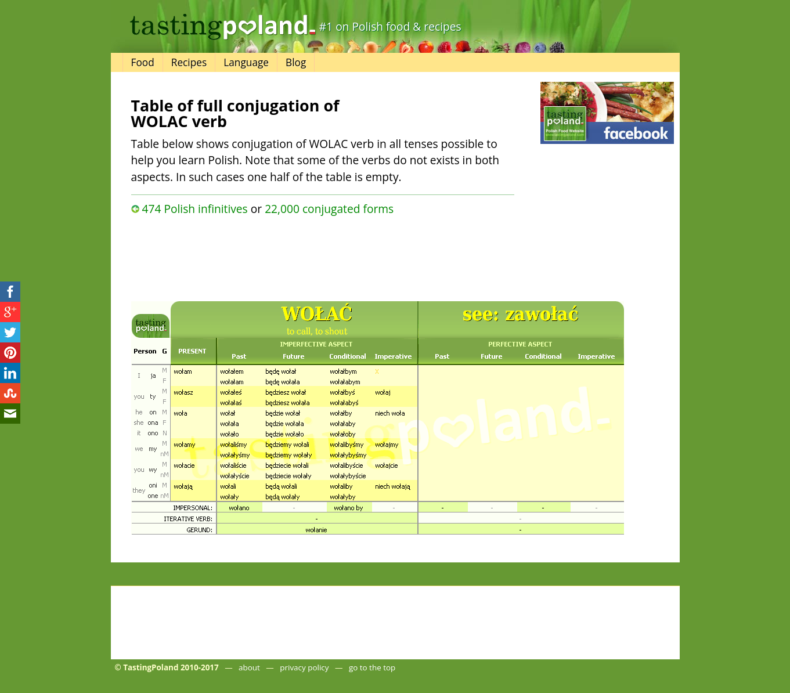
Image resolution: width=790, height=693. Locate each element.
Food (142, 62)
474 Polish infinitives (194, 208)
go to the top (372, 667)
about (249, 667)
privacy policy (304, 667)
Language (246, 62)
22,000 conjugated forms (329, 208)
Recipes (189, 62)
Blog (296, 62)
